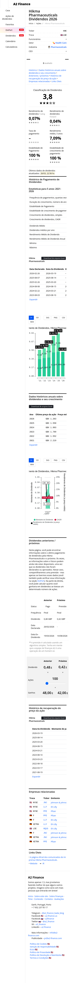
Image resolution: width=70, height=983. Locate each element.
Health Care (61, 42)
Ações (38, 23)
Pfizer (53, 811)
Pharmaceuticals (59, 47)
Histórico (33, 70)
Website (34, 863)
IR (43, 863)
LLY (45, 807)
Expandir (33, 299)
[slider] (47, 683)
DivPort (40, 581)
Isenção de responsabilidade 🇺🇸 (44, 946)
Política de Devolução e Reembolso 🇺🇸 (47, 955)
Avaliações (59, 899)
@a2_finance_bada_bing (53, 913)
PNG (55, 317)
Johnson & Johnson (59, 802)
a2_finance (41, 924)
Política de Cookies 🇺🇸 (40, 944)
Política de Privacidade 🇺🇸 (41, 952)
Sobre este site (41, 896)
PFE (45, 811)
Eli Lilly (54, 807)
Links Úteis (56, 81)
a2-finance (46, 927)
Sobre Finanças (56, 896)
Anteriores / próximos (39, 75)
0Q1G (45, 829)
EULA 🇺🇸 (34, 949)
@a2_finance (48, 921)
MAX (32, 322)
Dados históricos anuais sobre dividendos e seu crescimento (47, 71)
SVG (47, 317)
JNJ (45, 802)
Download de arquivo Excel (53, 258)
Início (31, 23)
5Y (31, 317)
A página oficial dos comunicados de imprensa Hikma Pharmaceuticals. (47, 858)
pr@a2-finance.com (53, 938)
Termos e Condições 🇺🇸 (40, 958)
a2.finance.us (51, 915)
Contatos (49, 899)
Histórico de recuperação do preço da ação (45, 77)
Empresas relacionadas (39, 81)
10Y (37, 317)
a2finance (49, 918)
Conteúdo (38, 899)
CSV (63, 317)
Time (30, 899)
